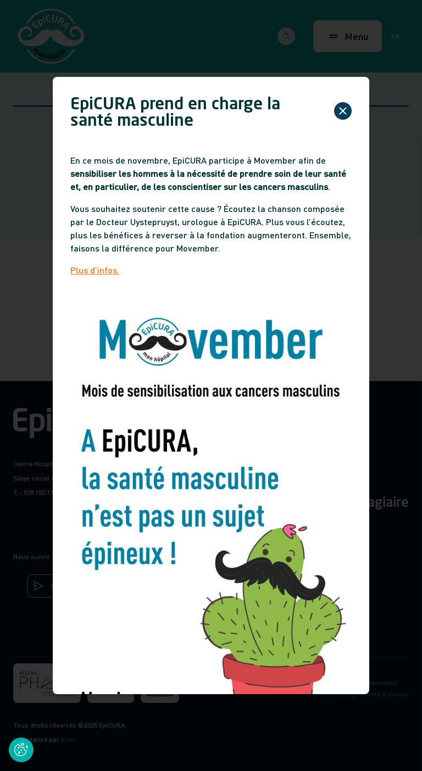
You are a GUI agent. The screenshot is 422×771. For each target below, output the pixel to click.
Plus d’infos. (94, 270)
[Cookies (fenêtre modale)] (21, 750)
